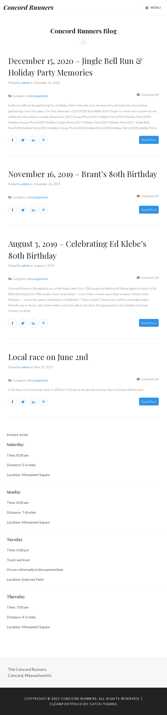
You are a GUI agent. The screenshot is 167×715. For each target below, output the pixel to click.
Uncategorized (37, 96)
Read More (148, 140)
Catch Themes (103, 704)
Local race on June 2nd (48, 356)
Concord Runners (28, 7)
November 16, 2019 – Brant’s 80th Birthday (82, 174)
